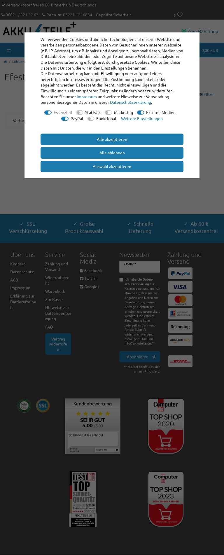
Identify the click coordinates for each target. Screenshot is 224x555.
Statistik (93, 112)
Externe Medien (161, 112)
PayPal (77, 118)
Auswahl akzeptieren (112, 166)
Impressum (87, 96)
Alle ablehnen (112, 152)
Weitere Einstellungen (142, 118)
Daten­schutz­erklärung (130, 102)
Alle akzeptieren (112, 139)
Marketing (123, 112)
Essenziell (63, 112)
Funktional (106, 118)
